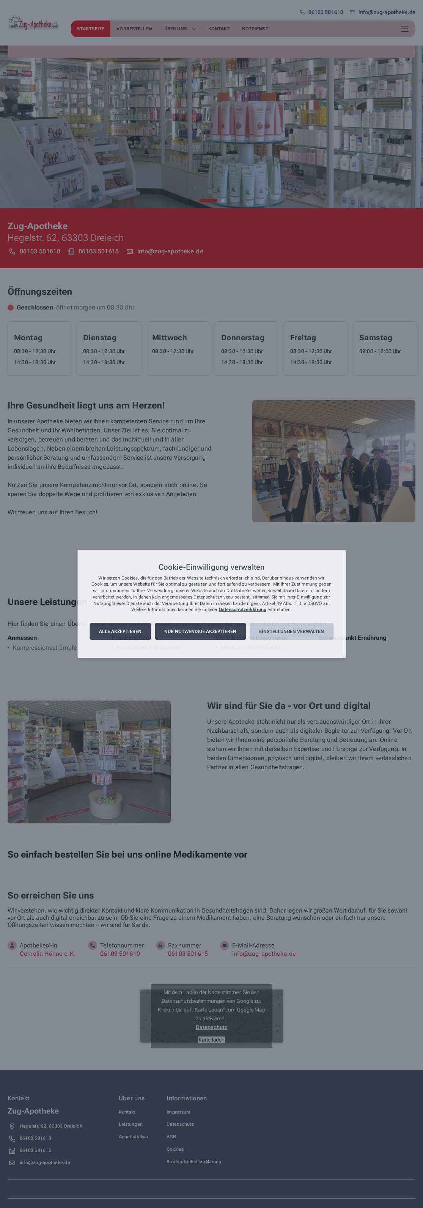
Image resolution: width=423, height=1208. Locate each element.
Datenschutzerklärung (242, 610)
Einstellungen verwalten (291, 631)
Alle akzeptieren (120, 631)
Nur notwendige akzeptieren (200, 631)
